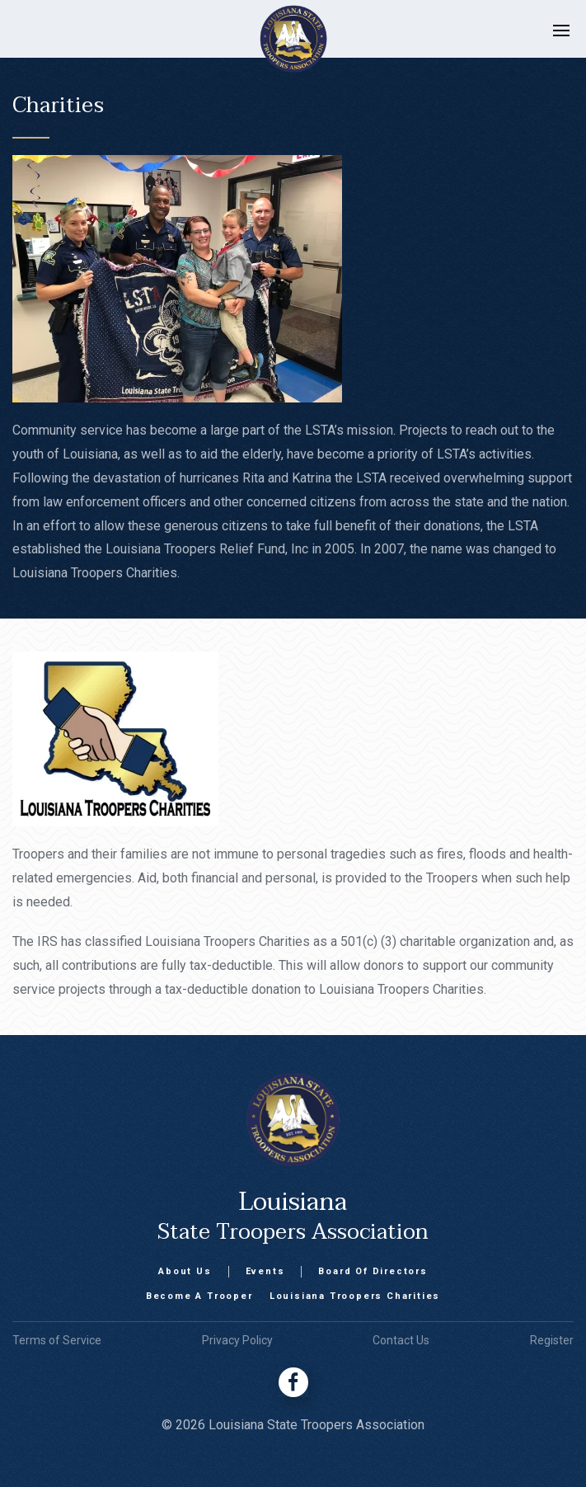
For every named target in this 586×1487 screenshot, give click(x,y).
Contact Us (401, 1340)
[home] (277, 39)
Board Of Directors (372, 1271)
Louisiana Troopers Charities (355, 1296)
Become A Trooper (199, 1296)
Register (552, 1340)
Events (265, 1271)
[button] (569, 39)
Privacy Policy (237, 1340)
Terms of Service (56, 1340)
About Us (184, 1271)
